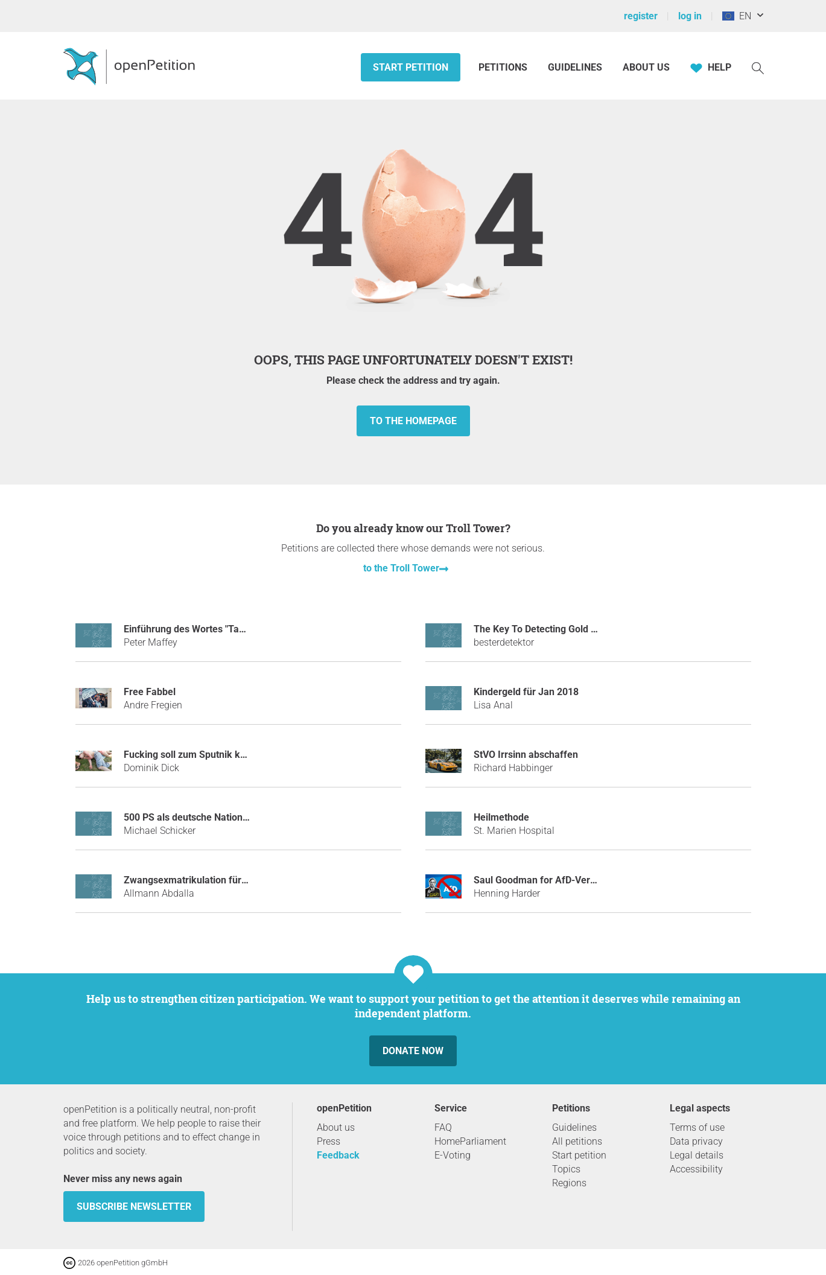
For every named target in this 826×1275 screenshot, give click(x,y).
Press (328, 1141)
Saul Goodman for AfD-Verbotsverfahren (563, 880)
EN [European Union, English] (736, 16)
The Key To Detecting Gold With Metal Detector (575, 629)
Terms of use (697, 1127)
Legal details (696, 1155)
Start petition (410, 67)
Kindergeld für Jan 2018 (526, 692)
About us (646, 67)
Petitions (504, 67)
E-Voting (452, 1155)
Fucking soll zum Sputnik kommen (198, 754)
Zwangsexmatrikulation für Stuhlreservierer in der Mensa (248, 880)
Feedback (338, 1155)
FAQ (443, 1127)
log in (690, 16)
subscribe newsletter (134, 1206)
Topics (566, 1169)
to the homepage (413, 421)
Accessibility (696, 1169)
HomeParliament (470, 1141)
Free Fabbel (150, 692)
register (641, 16)
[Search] (758, 67)
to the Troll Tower (401, 568)
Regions (569, 1183)
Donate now (413, 1051)
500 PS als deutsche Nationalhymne (202, 817)
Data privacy (696, 1141)
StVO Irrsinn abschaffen (526, 754)
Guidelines (575, 67)
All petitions (577, 1141)
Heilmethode (501, 817)
